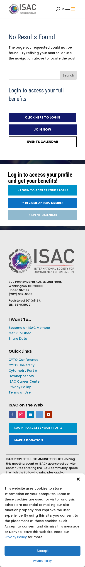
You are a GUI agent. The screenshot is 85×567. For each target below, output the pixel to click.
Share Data (18, 338)
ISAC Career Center (25, 381)
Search (68, 75)
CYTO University (21, 365)
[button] (78, 479)
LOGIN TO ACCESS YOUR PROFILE (44, 190)
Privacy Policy (16, 537)
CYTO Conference (23, 359)
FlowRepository (21, 376)
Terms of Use (20, 392)
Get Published (20, 333)
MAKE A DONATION (28, 440)
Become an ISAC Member (44, 203)
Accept (42, 550)
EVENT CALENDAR (44, 215)
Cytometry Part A (23, 370)
